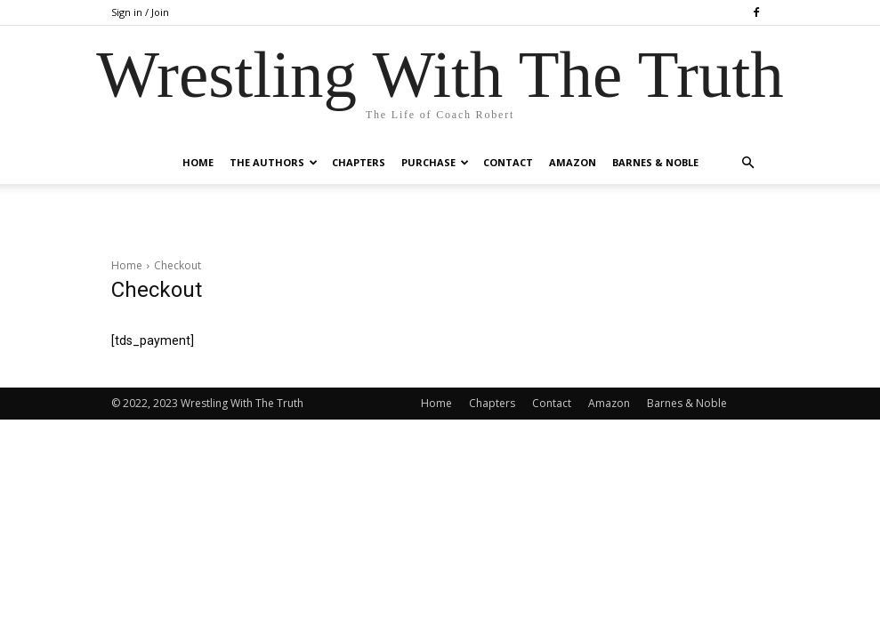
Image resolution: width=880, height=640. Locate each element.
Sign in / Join (140, 12)
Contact (508, 162)
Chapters (358, 162)
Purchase (435, 162)
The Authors (274, 162)
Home (198, 162)
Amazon (572, 162)
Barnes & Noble (655, 162)
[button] (748, 163)
